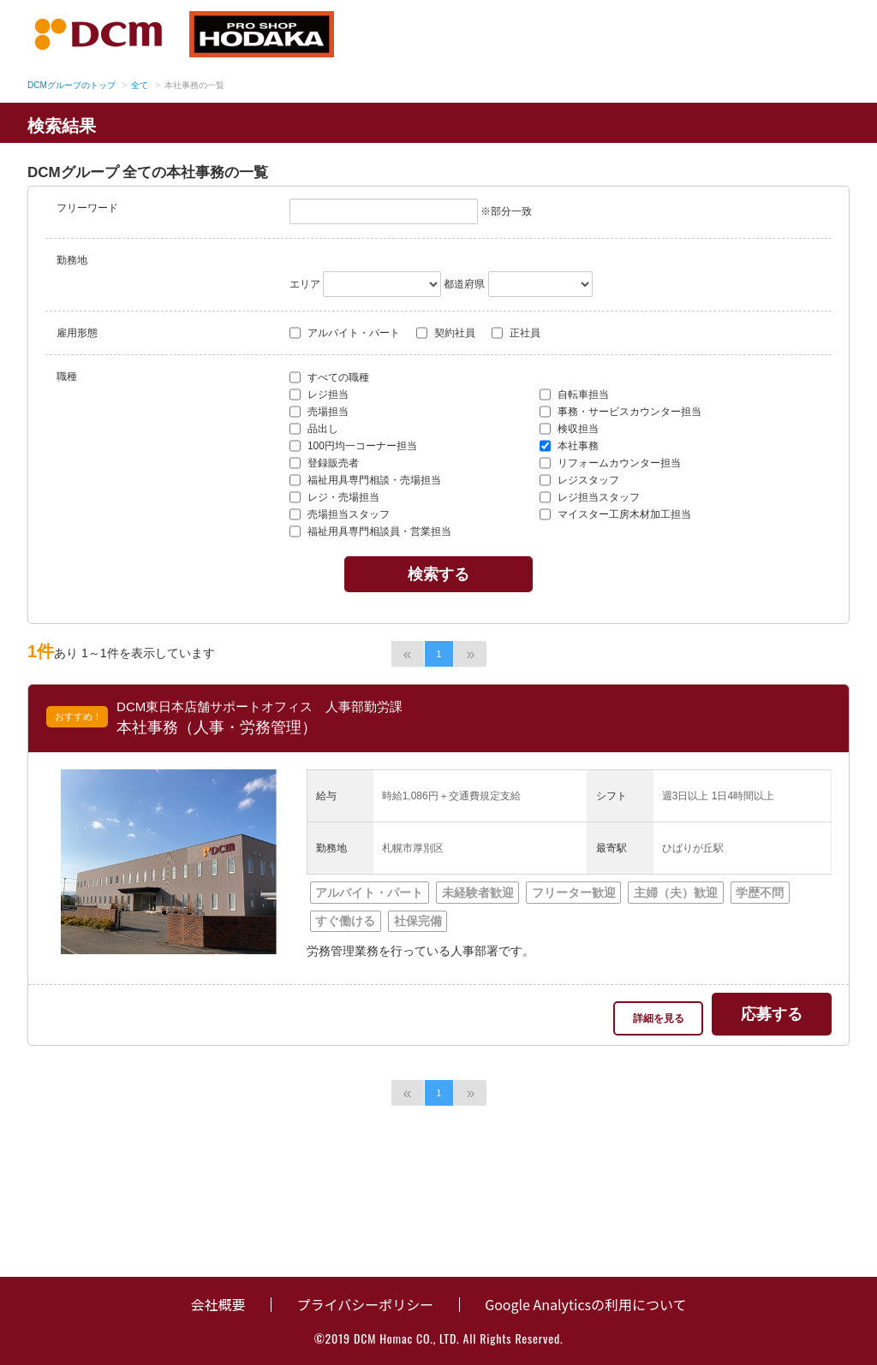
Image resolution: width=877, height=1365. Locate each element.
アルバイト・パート (344, 333)
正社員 (516, 333)
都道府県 (464, 284)
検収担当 (569, 429)
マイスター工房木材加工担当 (615, 514)
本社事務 (569, 446)
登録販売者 (324, 463)
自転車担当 (574, 394)
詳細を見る (658, 1018)
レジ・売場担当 (334, 497)
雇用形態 (77, 333)
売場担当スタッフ (339, 514)
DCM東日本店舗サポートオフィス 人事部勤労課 (259, 706)
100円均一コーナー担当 (353, 446)
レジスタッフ (579, 480)
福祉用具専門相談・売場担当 (365, 480)
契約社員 (445, 333)
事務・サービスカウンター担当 (620, 411)
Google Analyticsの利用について (585, 1304)
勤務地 (72, 260)
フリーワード (87, 208)
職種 (67, 377)
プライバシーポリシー (364, 1304)
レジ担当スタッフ (590, 497)
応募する (771, 1014)
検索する (438, 574)
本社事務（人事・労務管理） (216, 727)
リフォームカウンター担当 (610, 463)
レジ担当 (319, 394)
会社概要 (217, 1304)
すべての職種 (329, 377)
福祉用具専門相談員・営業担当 (370, 531)
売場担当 (319, 411)
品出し (313, 429)
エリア (304, 284)
